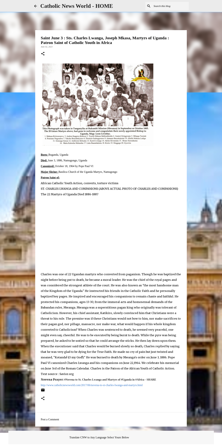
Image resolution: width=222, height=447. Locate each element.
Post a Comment (50, 419)
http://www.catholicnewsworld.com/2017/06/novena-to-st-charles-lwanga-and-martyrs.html (92, 385)
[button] (43, 54)
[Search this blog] (170, 6)
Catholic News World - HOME (76, 6)
